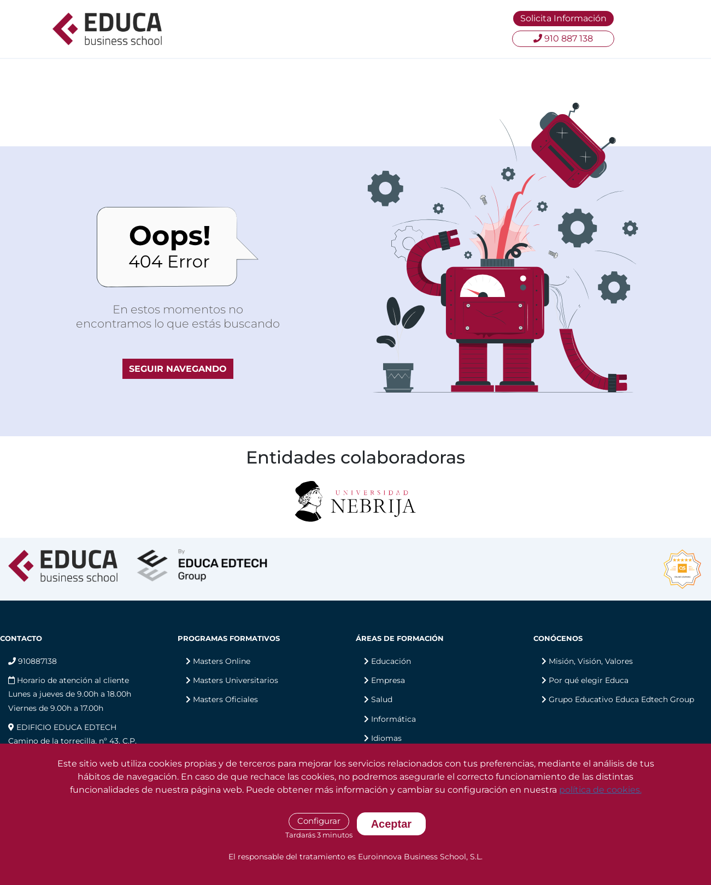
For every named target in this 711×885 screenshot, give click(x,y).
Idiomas (386, 738)
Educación (391, 661)
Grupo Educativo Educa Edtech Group (621, 699)
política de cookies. (600, 790)
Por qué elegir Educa (588, 680)
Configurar (318, 821)
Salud (381, 699)
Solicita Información (563, 18)
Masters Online (221, 661)
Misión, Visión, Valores (591, 661)
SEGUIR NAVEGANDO (178, 369)
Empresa (388, 680)
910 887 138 (563, 38)
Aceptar (391, 824)
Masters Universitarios (235, 680)
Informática (393, 719)
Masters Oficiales (225, 699)
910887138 (32, 661)
